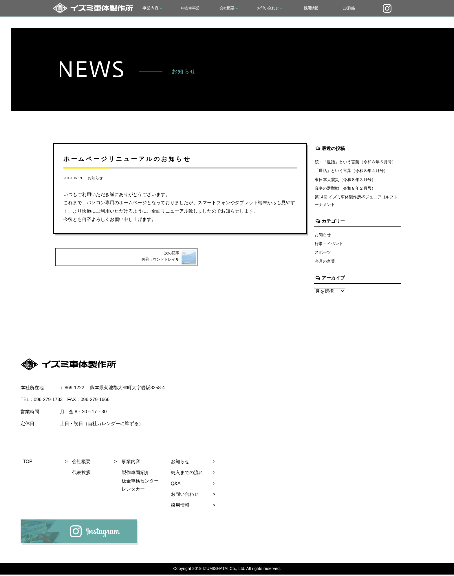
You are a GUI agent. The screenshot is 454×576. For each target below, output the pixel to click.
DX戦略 (349, 8)
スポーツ (323, 253)
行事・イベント (329, 244)
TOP (27, 462)
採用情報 (311, 8)
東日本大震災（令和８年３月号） (345, 180)
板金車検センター (140, 482)
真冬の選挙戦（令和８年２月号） (345, 188)
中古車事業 (190, 8)
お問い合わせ (270, 8)
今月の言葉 (325, 262)
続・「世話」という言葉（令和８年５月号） (355, 162)
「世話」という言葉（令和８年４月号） (351, 171)
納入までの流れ (187, 473)
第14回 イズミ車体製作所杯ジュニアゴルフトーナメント (356, 201)
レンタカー (133, 490)
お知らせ (95, 178)
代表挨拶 (81, 473)
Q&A (176, 484)
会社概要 (228, 8)
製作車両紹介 (135, 473)
